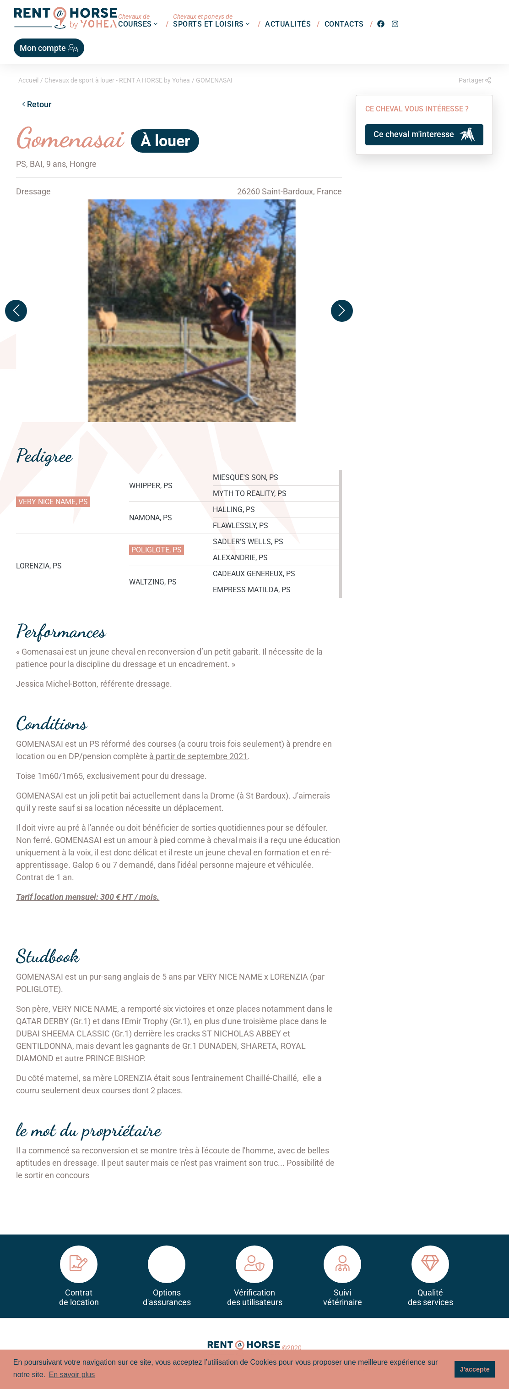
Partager (475, 80)
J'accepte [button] (475, 1369)
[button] (16, 311)
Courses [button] (139, 20)
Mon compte (49, 48)
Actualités (288, 24)
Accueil (28, 80)
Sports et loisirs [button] (212, 20)
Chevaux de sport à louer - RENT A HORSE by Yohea (117, 80)
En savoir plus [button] (72, 1374)
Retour (36, 104)
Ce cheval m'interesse (424, 134)
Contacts (344, 24)
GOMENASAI (214, 80)
